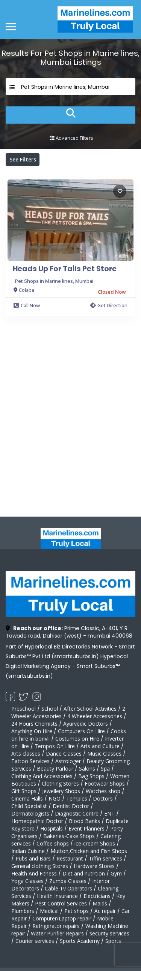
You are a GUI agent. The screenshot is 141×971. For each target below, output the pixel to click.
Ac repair (105, 910)
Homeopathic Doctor (37, 821)
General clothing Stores (39, 865)
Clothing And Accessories (42, 776)
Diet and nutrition (83, 873)
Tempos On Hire (55, 746)
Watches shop (103, 791)
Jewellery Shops (61, 791)
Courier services (34, 940)
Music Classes (104, 753)
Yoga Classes (27, 880)
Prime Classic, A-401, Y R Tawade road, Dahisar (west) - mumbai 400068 (69, 631)
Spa (105, 768)
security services (109, 933)
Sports (113, 940)
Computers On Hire (81, 731)
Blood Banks (84, 821)
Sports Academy (80, 940)
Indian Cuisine (28, 850)
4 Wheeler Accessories (94, 716)
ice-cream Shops (94, 843)
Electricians (97, 895)
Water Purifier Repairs (57, 933)
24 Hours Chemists (34, 723)
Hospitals (51, 828)
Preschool (23, 708)
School (49, 708)
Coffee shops (52, 843)
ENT (109, 813)
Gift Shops (23, 791)
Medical (49, 910)
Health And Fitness (34, 873)
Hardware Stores (94, 865)
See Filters (22, 159)
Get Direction (108, 305)
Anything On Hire (31, 731)
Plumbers (22, 910)
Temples (76, 798)
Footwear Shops (105, 783)
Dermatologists (30, 813)
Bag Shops (91, 776)
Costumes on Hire (77, 738)
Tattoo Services (30, 761)
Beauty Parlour (55, 768)
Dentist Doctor (71, 806)
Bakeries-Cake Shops (69, 836)
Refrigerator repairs (56, 925)
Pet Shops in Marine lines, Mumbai (54, 281)
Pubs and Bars (33, 858)
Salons (87, 768)
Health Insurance (57, 895)
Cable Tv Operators (68, 888)
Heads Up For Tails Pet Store (65, 268)
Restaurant (69, 858)
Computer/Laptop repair (61, 918)
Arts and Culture (100, 746)
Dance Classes (64, 753)
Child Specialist (29, 806)
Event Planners (86, 828)
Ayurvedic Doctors (85, 723)
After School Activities (90, 708)
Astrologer (68, 761)
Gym (116, 873)
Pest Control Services (61, 903)
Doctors (103, 798)
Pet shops (76, 910)
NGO (55, 798)
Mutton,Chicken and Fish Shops (88, 850)
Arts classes (25, 753)
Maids (99, 903)
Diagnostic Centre (77, 813)
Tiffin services (105, 858)
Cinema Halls (27, 798)
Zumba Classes (67, 880)
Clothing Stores (60, 783)
